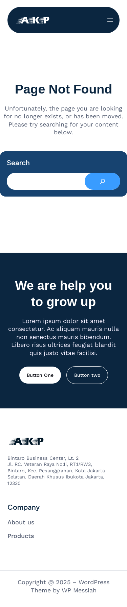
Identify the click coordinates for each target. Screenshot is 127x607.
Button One (40, 375)
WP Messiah (79, 590)
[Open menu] (110, 20)
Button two (87, 375)
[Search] (102, 181)
